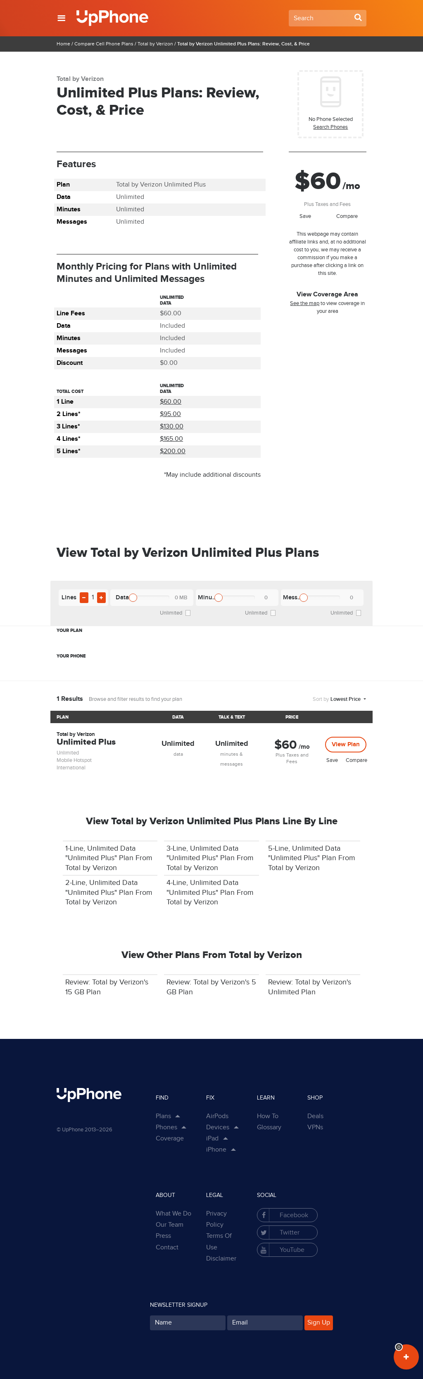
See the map (304, 303)
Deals (315, 1116)
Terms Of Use (219, 1241)
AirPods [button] (217, 1116)
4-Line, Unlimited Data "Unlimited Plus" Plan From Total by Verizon (210, 892)
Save (305, 216)
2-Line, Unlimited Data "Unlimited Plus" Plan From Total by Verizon (108, 892)
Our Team (169, 1225)
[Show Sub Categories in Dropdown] (235, 1127)
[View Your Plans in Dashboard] (406, 1357)
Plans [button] (163, 1116)
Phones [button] (166, 1127)
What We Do (173, 1214)
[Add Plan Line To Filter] (101, 597)
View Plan (346, 744)
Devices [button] (217, 1127)
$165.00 (171, 439)
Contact (167, 1247)
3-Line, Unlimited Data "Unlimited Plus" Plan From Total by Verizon (210, 858)
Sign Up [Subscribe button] (318, 1323)
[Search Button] (358, 17)
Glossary (269, 1127)
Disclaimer (221, 1259)
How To (267, 1116)
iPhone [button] (216, 1150)
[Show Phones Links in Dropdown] (183, 1127)
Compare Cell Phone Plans (103, 44)
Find (162, 1098)
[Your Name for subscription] (188, 1322)
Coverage (170, 1138)
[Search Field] (327, 18)
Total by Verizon (155, 44)
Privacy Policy (216, 1219)
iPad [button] (212, 1138)
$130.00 (171, 426)
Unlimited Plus (86, 742)
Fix (210, 1098)
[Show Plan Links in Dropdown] (177, 1116)
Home (63, 44)
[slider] (133, 598)
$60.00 (170, 402)
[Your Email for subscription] (265, 1322)
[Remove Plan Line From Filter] (84, 597)
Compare (347, 216)
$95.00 (170, 414)
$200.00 (172, 451)
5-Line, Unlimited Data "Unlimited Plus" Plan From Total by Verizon (311, 858)
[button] (61, 18)
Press (163, 1236)
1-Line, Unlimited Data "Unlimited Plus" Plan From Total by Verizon (108, 858)
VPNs (315, 1127)
